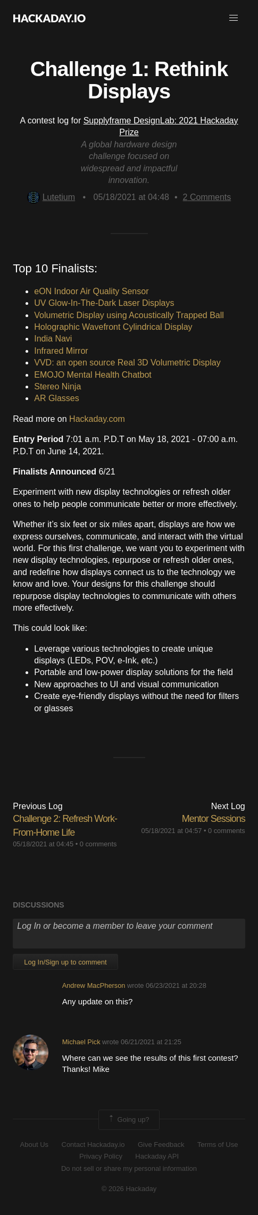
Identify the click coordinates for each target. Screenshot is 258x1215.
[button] (233, 18)
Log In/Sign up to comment (65, 962)
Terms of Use (217, 1145)
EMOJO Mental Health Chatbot (93, 374)
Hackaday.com (97, 418)
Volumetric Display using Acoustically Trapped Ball (129, 315)
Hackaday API (157, 1156)
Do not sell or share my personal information (129, 1168)
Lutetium (51, 197)
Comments (207, 197)
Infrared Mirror (61, 350)
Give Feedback (161, 1145)
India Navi (53, 338)
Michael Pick (81, 1042)
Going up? (128, 1120)
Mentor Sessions (213, 818)
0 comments (98, 844)
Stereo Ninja (57, 386)
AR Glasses (56, 398)
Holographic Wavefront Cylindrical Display (113, 326)
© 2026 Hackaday (129, 1189)
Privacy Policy (100, 1156)
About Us (34, 1145)
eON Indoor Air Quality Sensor (91, 291)
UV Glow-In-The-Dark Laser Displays (104, 302)
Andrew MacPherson (94, 985)
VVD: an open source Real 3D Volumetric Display (127, 362)
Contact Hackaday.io (93, 1145)
